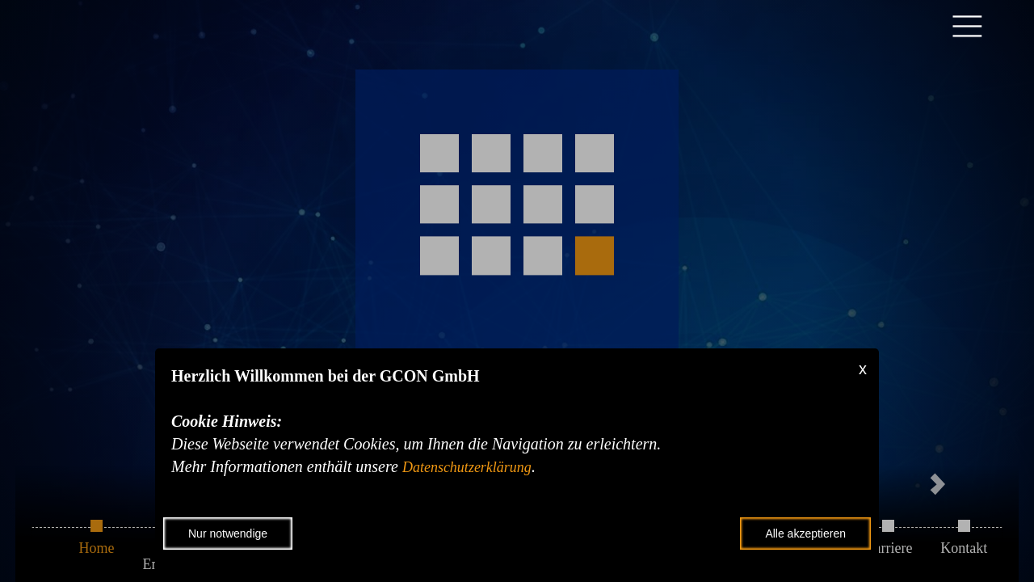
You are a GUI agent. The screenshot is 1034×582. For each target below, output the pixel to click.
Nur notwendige (227, 533)
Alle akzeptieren (805, 533)
